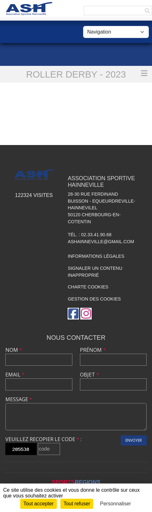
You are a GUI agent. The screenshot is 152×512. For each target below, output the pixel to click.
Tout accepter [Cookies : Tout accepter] (38, 503)
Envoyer (133, 440)
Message (18, 399)
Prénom (93, 349)
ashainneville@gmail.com (101, 241)
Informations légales (96, 256)
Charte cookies (88, 286)
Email (15, 374)
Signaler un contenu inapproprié (95, 272)
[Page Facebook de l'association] (73, 313)
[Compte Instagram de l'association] (86, 313)
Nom (13, 349)
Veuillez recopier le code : (43, 439)
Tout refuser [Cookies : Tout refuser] (77, 503)
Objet (89, 374)
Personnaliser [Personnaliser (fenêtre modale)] (115, 503)
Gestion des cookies (94, 298)
